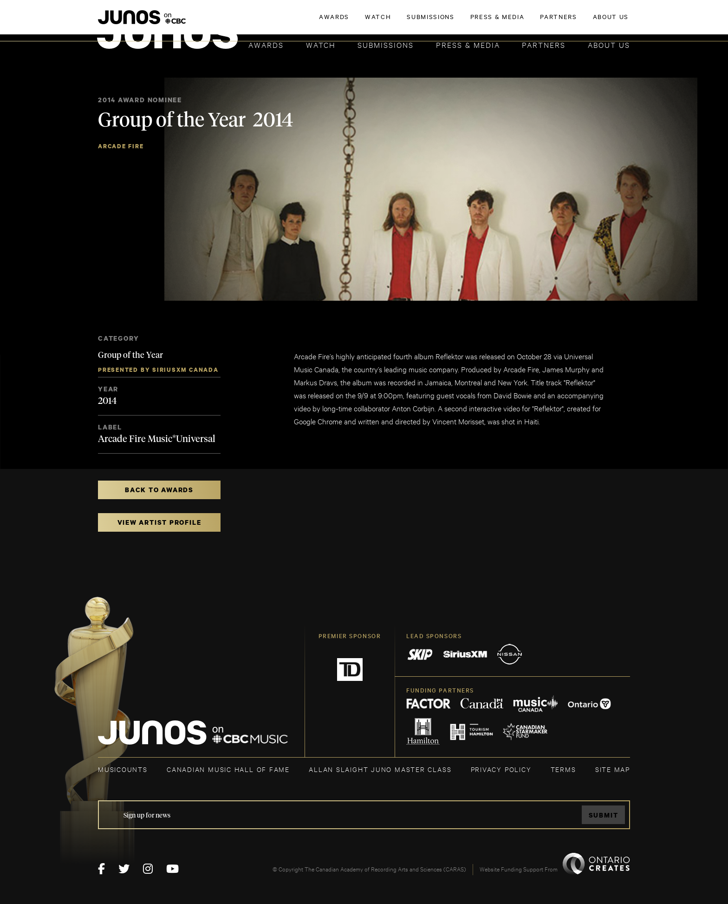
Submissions (386, 44)
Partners (544, 44)
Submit (603, 815)
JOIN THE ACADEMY (501, 22)
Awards (266, 44)
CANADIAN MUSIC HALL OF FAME (228, 769)
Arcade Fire (121, 146)
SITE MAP (612, 769)
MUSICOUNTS (123, 769)
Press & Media (468, 44)
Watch (321, 44)
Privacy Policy (501, 769)
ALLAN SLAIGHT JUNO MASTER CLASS (380, 769)
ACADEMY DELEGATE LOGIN (586, 22)
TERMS (563, 769)
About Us (609, 44)
